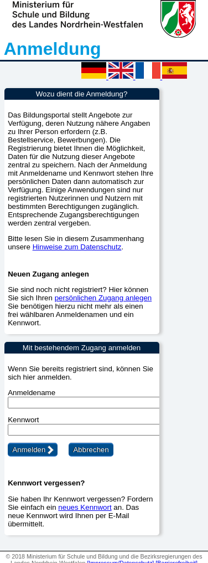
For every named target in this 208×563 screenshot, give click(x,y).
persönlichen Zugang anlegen (103, 298)
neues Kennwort (84, 507)
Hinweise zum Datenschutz (77, 247)
